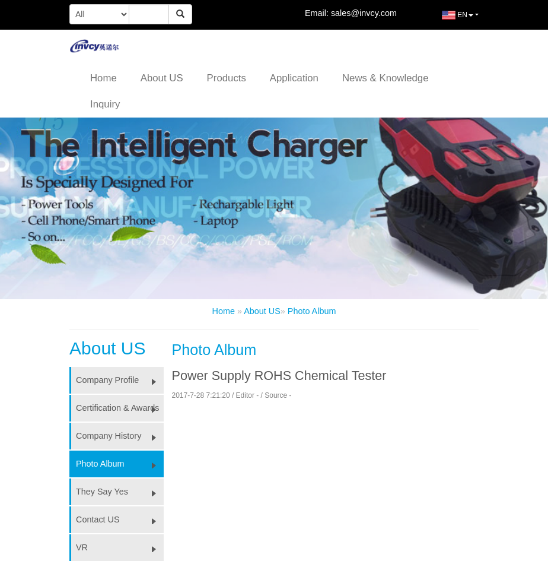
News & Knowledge (385, 78)
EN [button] (448, 19)
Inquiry (105, 104)
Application (294, 78)
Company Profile (120, 380)
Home (103, 78)
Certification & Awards (120, 408)
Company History (120, 436)
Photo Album (312, 311)
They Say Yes (120, 491)
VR (120, 547)
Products (226, 78)
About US (162, 78)
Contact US (120, 519)
